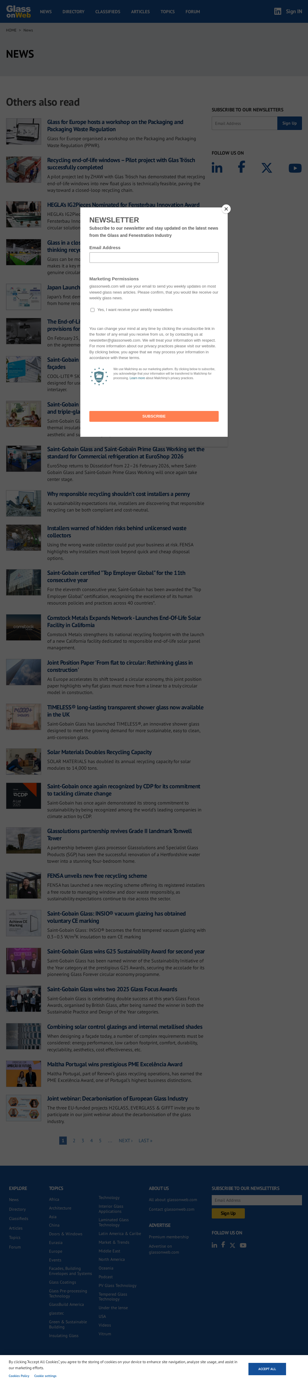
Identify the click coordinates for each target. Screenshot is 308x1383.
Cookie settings (45, 1376)
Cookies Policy (19, 1376)
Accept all (267, 1369)
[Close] (226, 208)
